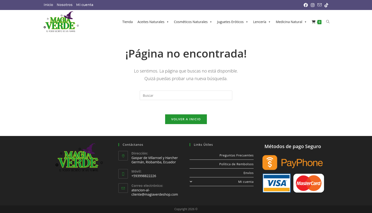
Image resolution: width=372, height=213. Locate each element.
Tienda (127, 21)
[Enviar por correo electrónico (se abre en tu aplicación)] (319, 5)
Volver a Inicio (186, 119)
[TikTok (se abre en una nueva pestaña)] (325, 5)
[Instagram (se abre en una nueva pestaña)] (312, 5)
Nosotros (65, 5)
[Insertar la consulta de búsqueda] (186, 95)
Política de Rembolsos (236, 164)
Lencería (262, 21)
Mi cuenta (84, 5)
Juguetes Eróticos (232, 21)
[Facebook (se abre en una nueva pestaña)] (305, 5)
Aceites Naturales (153, 21)
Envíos (248, 173)
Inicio (48, 5)
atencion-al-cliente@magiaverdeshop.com (154, 192)
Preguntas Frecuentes (236, 155)
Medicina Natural (291, 21)
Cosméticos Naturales (193, 21)
